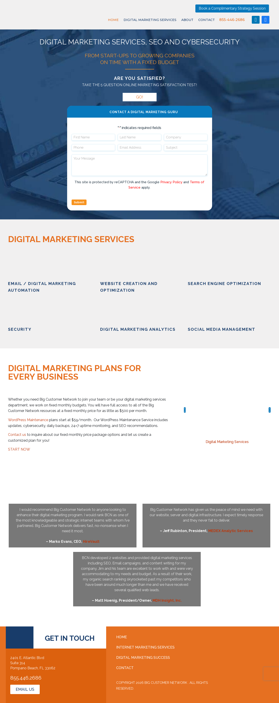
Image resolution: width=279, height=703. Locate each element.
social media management (221, 329)
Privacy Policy (171, 182)
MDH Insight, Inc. (167, 600)
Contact (206, 20)
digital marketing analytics (138, 329)
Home (113, 20)
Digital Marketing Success (143, 657)
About (187, 20)
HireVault (91, 541)
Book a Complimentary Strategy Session (232, 8)
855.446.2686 (25, 678)
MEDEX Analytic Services (230, 531)
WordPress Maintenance (28, 420)
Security (19, 329)
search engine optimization (224, 283)
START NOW (19, 449)
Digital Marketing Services (150, 20)
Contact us (17, 435)
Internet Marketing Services (145, 647)
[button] (185, 410)
